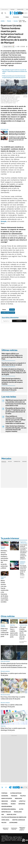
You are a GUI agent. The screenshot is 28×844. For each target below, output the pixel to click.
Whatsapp (21, 787)
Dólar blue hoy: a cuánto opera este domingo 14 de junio (13, 729)
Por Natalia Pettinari (22, 577)
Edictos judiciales (18, 820)
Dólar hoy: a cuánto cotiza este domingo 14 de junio (11, 706)
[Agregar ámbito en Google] (8, 46)
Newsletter (23, 787)
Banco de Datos (6, 798)
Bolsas (10, 461)
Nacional (4, 804)
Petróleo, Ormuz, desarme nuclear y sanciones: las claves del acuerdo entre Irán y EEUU (4, 559)
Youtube (17, 787)
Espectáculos (6, 812)
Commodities (17, 461)
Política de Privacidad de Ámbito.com (13, 817)
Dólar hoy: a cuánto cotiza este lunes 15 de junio (4, 632)
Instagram (9, 787)
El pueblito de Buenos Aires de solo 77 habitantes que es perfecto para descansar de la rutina (16, 410)
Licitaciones (13, 822)
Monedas (3, 461)
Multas (3, 822)
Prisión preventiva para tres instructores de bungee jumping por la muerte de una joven (14, 76)
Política (23, 796)
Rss (2, 814)
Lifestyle (22, 801)
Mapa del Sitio (11, 814)
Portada (4, 793)
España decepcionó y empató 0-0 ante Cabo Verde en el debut (14, 364)
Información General (8, 809)
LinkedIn (13, 787)
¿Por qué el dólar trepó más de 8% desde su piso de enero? (23, 633)
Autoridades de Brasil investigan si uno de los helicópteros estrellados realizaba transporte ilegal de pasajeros (23, 552)
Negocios (4, 801)
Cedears (24, 461)
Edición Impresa (6, 806)
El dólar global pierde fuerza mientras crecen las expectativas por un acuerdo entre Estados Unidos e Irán (14, 665)
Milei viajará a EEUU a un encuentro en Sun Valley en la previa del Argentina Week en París (12, 356)
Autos (21, 809)
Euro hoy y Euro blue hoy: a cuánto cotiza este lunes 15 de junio (13, 698)
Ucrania (16, 21)
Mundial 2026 (20, 9)
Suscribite (19, 320)
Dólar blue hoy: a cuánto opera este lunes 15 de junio (12, 389)
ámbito (3, 21)
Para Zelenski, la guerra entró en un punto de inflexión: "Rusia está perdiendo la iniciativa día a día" (14, 71)
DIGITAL (6, 828)
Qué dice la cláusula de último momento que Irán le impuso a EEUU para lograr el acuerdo (17, 133)
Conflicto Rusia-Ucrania (7, 312)
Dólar (7, 17)
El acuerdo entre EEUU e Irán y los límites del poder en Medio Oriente (23, 570)
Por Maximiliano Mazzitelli (23, 642)
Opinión (13, 801)
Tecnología (18, 812)
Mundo (9, 21)
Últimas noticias (15, 793)
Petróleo (12, 9)
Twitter (2, 787)
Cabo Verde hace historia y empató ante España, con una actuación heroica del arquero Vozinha (12, 381)
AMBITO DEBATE (22, 829)
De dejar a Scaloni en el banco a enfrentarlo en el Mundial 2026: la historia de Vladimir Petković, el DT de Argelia (14, 371)
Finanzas (14, 796)
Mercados (18, 798)
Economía (16, 17)
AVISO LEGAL (5, 820)
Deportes (22, 804)
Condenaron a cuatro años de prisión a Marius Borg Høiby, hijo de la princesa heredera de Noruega (18, 139)
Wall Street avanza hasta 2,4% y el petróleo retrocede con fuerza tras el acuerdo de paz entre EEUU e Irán (16, 402)
